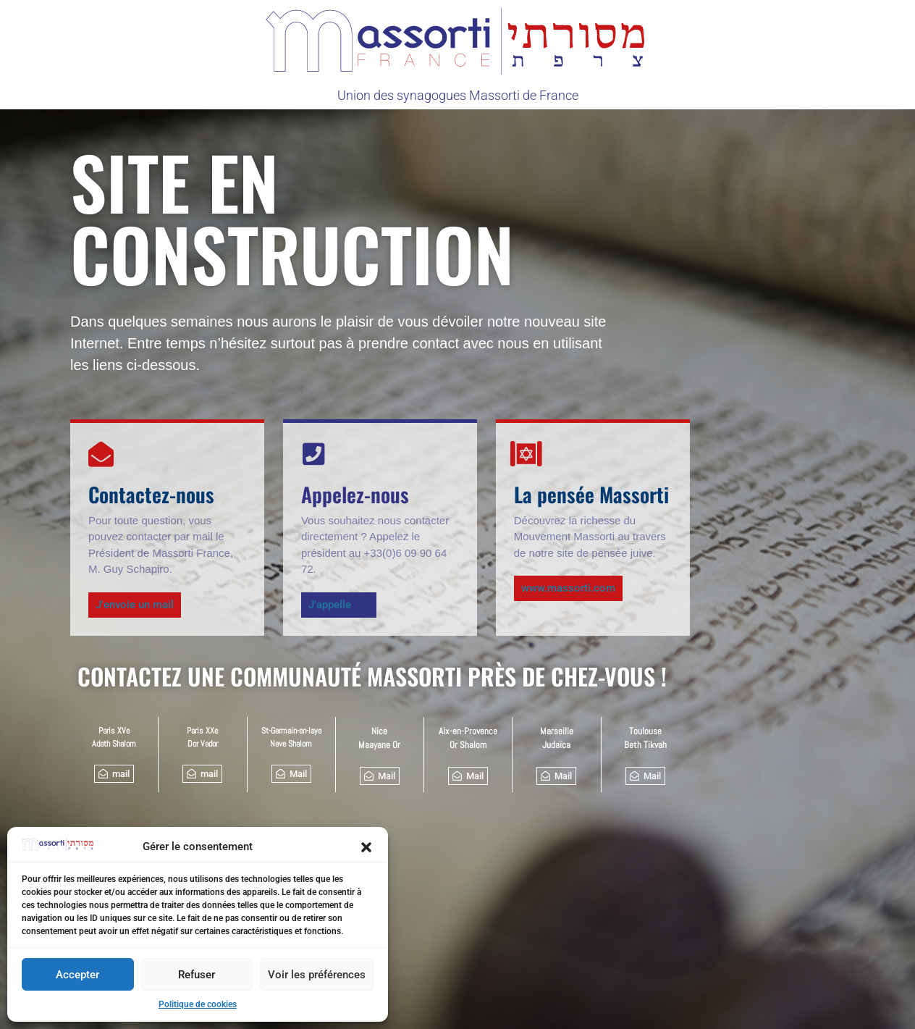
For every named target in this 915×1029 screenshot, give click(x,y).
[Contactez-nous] (101, 453)
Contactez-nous (151, 494)
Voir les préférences (317, 974)
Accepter (77, 974)
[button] (366, 847)
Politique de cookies (198, 1004)
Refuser (196, 974)
